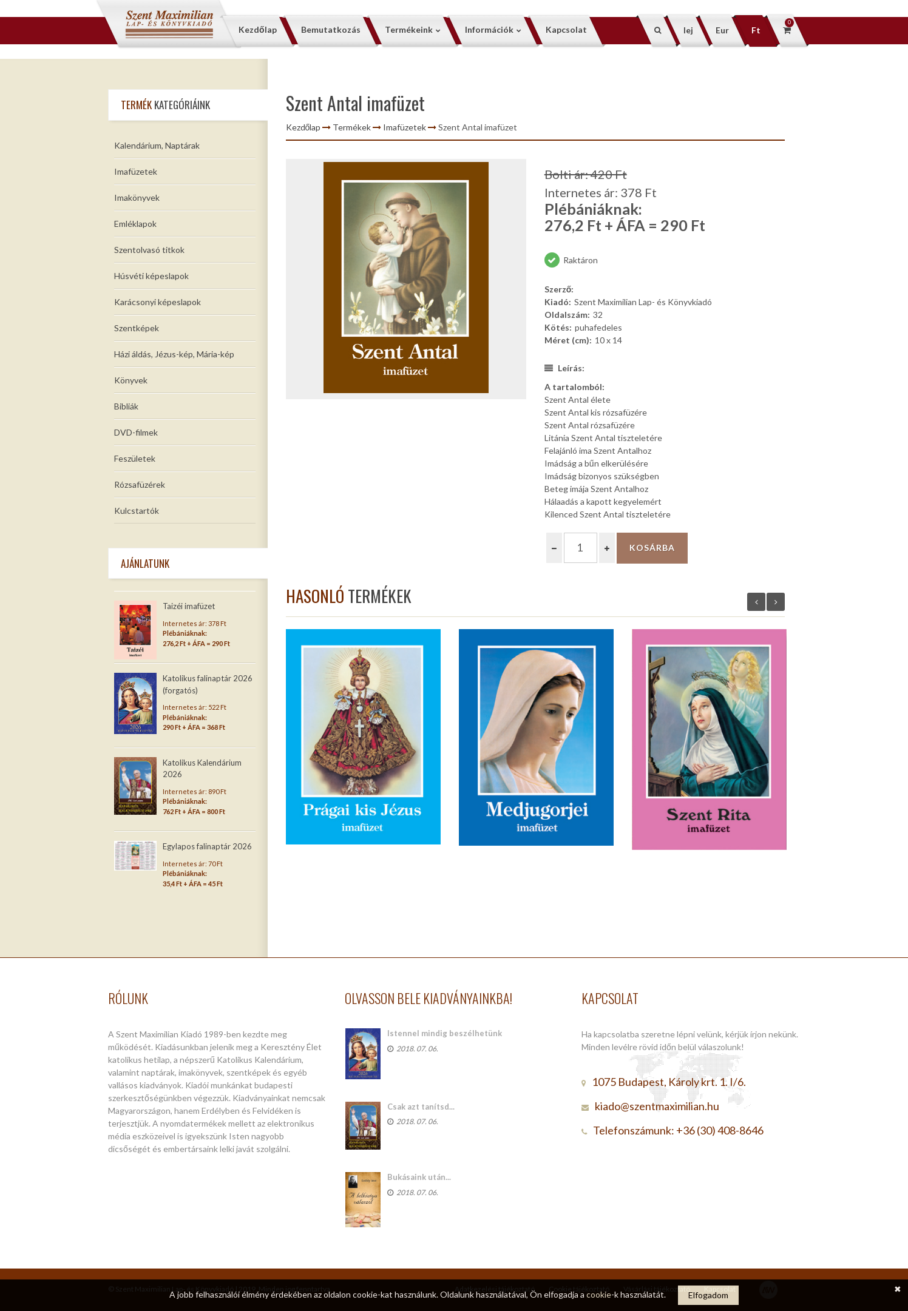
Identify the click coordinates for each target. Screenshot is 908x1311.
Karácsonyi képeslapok (157, 302)
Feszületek (134, 458)
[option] (406, 279)
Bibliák (126, 406)
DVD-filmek (136, 432)
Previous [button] (756, 602)
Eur (722, 30)
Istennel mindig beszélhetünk (444, 1033)
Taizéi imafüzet (189, 606)
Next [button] (776, 602)
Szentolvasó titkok (149, 249)
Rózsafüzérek (139, 484)
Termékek (352, 127)
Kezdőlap (303, 127)
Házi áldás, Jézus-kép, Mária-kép (174, 354)
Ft (756, 30)
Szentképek (136, 328)
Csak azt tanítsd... (421, 1106)
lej (688, 30)
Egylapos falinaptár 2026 (207, 846)
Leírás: (564, 368)
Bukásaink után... (419, 1177)
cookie (598, 1294)
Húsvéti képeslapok (151, 276)
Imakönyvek (137, 197)
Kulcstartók (136, 510)
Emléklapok (135, 223)
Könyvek (130, 380)
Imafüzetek (135, 171)
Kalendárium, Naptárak (157, 145)
